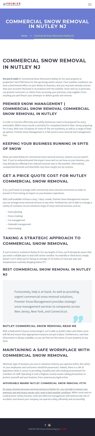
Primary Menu (90, 4)
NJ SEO (63, 429)
